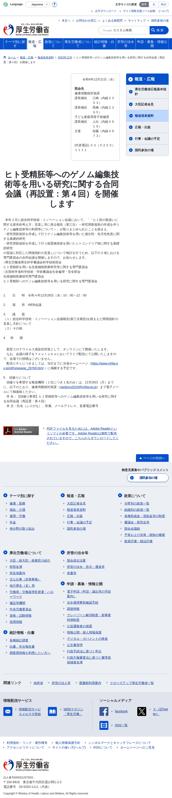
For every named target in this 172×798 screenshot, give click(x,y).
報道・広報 (145, 79)
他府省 (38, 681)
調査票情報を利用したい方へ (30, 651)
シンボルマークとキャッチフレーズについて (119, 741)
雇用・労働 (17, 515)
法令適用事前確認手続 (82, 601)
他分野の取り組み (22, 528)
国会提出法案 (76, 559)
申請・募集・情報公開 (85, 583)
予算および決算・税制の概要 (144, 534)
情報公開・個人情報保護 (84, 631)
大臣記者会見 (144, 104)
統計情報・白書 (22, 631)
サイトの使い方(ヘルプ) (69, 746)
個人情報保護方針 (67, 741)
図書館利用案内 (90, 681)
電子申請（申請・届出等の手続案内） (89, 592)
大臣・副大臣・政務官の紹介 (30, 559)
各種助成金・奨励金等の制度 (144, 515)
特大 (163, 4)
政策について (135, 495)
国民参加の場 (160, 20)
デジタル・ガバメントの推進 (87, 637)
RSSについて (102, 746)
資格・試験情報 (21, 614)
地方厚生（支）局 (22, 585)
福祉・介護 (17, 509)
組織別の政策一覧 (136, 509)
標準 (144, 4)
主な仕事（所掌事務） (25, 578)
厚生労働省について (26, 552)
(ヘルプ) (164, 11)
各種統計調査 (19, 639)
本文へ (66, 20)
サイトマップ (137, 20)
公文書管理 (75, 643)
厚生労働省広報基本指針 (150, 91)
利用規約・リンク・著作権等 (27, 741)
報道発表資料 (144, 116)
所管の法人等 (61, 681)
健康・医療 (17, 503)
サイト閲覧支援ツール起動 (139, 11)
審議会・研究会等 (136, 522)
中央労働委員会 (21, 608)
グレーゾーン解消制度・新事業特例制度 (89, 616)
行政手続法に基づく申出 (84, 650)
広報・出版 (142, 127)
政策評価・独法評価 (138, 540)
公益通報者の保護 (79, 625)
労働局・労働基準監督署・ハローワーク (32, 593)
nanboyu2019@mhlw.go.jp (78, 387)
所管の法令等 (77, 552)
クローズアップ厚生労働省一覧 (132, 681)
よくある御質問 (112, 20)
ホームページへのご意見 (137, 746)
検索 (160, 30)
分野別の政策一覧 (136, 503)
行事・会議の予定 (147, 138)
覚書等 (71, 572)
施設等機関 (17, 602)
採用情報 (16, 621)
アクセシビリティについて (25, 746)
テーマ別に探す (22, 495)
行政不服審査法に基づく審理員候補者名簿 (89, 658)
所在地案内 (17, 572)
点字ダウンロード (105, 11)
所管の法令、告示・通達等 (86, 566)
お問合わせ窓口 (86, 20)
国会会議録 (132, 528)
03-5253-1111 (29, 785)
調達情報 (73, 607)
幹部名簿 (16, 566)
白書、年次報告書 (22, 645)
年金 (13, 522)
